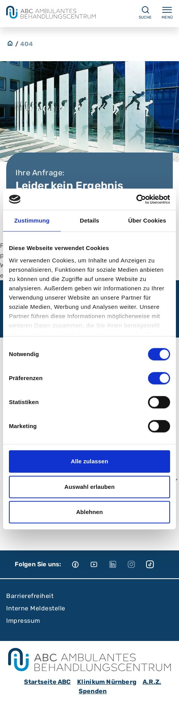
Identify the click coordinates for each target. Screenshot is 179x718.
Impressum (23, 620)
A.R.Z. (152, 681)
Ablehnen (89, 512)
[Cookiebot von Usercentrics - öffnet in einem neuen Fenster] (136, 199)
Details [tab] (89, 220)
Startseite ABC (47, 681)
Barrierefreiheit (29, 596)
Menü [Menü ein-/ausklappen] (167, 12)
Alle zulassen (89, 461)
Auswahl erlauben (89, 486)
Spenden (93, 691)
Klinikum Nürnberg (106, 681)
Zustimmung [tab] (32, 220)
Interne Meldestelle (35, 608)
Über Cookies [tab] (147, 220)
